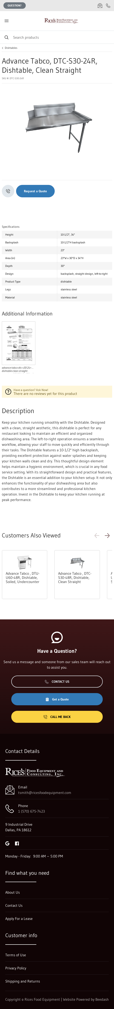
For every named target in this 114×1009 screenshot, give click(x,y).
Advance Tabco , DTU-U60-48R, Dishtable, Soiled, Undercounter (23, 577)
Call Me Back (57, 717)
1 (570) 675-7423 (31, 811)
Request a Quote (35, 191)
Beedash (102, 999)
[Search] (57, 37)
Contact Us (57, 681)
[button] (107, 535)
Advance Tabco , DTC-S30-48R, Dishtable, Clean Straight (74, 577)
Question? (15, 5)
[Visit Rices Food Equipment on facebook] (17, 843)
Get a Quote (57, 699)
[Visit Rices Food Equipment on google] (7, 843)
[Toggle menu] (6, 21)
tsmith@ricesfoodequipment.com (44, 792)
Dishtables (11, 48)
